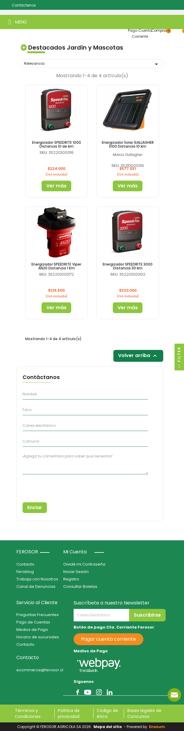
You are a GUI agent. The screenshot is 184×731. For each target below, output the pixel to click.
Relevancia (92, 64)
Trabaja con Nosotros (37, 579)
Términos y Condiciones (28, 713)
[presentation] (50, 486)
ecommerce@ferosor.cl (39, 670)
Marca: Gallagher (127, 154)
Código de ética (107, 713)
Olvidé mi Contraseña (84, 564)
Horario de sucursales (37, 637)
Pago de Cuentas (33, 622)
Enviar (34, 507)
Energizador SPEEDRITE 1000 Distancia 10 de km (56, 144)
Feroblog (25, 571)
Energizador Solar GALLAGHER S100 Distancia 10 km (128, 144)
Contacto (25, 564)
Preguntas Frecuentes (37, 615)
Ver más (56, 185)
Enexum (158, 726)
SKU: (43, 152)
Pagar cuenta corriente (108, 639)
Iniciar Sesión (76, 571)
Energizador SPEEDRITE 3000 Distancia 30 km (128, 266)
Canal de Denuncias (35, 586)
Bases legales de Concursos (144, 713)
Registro (71, 579)
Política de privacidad (69, 713)
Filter (179, 358)
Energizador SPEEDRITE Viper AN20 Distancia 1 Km (56, 266)
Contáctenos (24, 5)
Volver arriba (138, 356)
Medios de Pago (32, 629)
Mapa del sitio (108, 726)
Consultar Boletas (80, 586)
